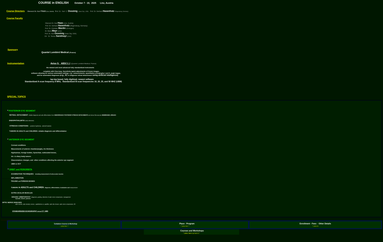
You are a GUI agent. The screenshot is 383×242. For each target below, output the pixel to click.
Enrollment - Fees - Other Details (315, 224)
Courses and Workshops (192, 231)
